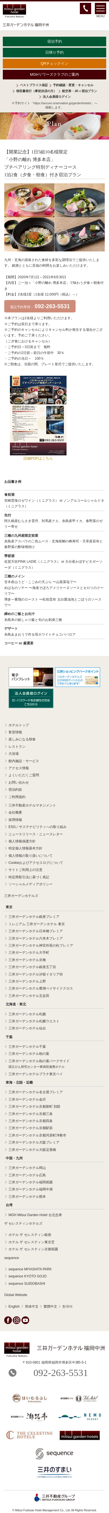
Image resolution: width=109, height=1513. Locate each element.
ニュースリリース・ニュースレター (35, 834)
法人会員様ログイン (57, 96)
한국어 (67, 1306)
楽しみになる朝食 (22, 739)
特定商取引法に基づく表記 (28, 877)
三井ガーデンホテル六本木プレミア (35, 938)
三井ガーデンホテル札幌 (27, 1014)
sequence (11, 1258)
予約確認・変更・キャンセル (73, 85)
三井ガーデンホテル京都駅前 (30, 1128)
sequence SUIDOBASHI (26, 1284)
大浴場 (13, 754)
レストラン (16, 747)
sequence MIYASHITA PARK (30, 1269)
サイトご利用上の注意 (25, 870)
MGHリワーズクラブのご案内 (54, 74)
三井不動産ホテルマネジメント (32, 805)
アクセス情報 (18, 768)
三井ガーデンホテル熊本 (27, 1197)
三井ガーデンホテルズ (21, 896)
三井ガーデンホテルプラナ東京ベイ (35, 1074)
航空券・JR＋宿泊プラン (79, 91)
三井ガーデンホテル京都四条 (30, 1121)
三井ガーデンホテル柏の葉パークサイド (39, 1063)
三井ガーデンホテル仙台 (27, 1028)
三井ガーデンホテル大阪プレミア (33, 1142)
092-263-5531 (60, 1373)
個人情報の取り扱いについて (30, 856)
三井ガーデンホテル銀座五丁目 (32, 967)
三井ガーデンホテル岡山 (27, 1168)
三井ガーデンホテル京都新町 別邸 (34, 1106)
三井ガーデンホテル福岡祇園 (30, 1182)
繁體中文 (50, 1306)
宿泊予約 (54, 41)
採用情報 (15, 820)
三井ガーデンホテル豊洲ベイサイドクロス (40, 988)
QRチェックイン (55, 63)
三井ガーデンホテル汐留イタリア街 (35, 974)
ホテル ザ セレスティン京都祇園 (33, 1249)
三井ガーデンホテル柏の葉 (28, 1054)
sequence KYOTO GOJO (27, 1276)
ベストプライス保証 (34, 85)
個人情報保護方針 (22, 841)
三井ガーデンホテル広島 (27, 1175)
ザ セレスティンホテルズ (23, 1223)
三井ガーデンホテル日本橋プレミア (35, 931)
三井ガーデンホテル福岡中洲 (30, 1189)
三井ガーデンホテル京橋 (27, 960)
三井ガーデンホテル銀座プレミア (33, 917)
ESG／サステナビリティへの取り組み (37, 827)
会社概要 (15, 812)
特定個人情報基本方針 (25, 848)
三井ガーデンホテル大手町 (28, 953)
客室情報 (15, 732)
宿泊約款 (15, 790)
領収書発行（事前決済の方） (36, 91)
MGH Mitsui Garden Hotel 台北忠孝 (35, 1215)
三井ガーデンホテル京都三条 (30, 1114)
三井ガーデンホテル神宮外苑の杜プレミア (40, 945)
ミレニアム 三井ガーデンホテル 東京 (36, 924)
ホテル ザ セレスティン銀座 (29, 1235)
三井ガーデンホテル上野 (27, 981)
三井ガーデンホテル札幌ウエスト (33, 1021)
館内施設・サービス (23, 761)
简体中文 (32, 1306)
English (14, 1306)
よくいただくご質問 (23, 775)
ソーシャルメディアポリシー (30, 884)
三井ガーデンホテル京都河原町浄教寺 (37, 1135)
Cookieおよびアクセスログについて (35, 863)
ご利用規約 (16, 797)
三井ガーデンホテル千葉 (27, 1047)
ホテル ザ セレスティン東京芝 (31, 1242)
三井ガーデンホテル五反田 (28, 996)
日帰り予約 (54, 52)
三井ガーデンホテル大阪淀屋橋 (32, 1150)
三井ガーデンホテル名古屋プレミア (35, 1092)
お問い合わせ (18, 782)
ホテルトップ (18, 725)
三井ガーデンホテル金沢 (27, 1099)
